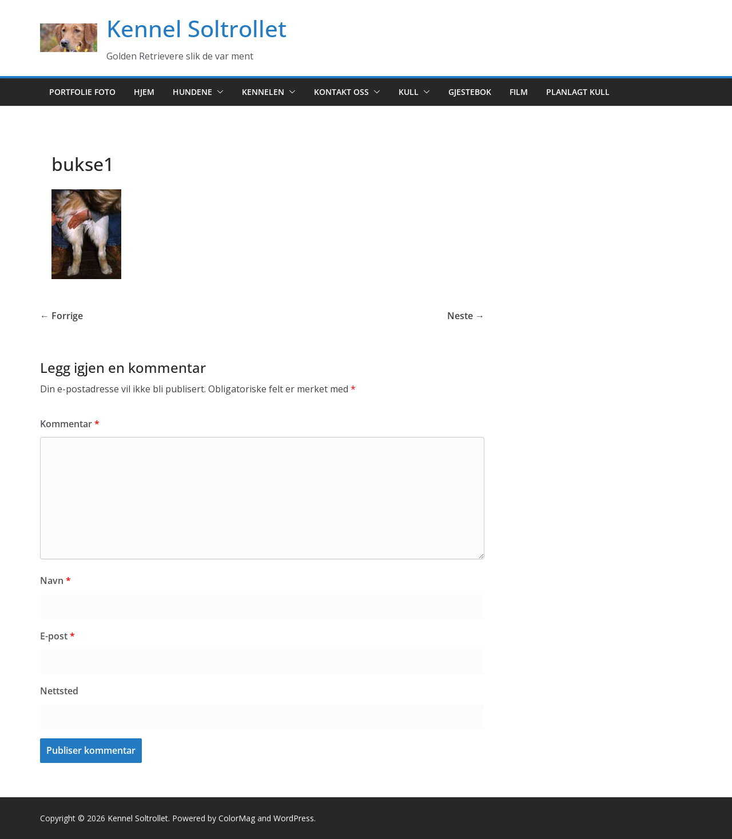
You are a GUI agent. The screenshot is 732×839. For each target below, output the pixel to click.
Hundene (192, 91)
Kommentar (70, 423)
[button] (218, 92)
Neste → (465, 315)
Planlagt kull (578, 91)
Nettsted (59, 691)
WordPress (293, 818)
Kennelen (263, 91)
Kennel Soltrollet (196, 28)
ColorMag (236, 818)
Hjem (144, 91)
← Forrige (61, 315)
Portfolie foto (82, 91)
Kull (409, 91)
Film (519, 91)
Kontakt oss (341, 91)
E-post (57, 636)
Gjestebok (469, 91)
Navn (55, 580)
